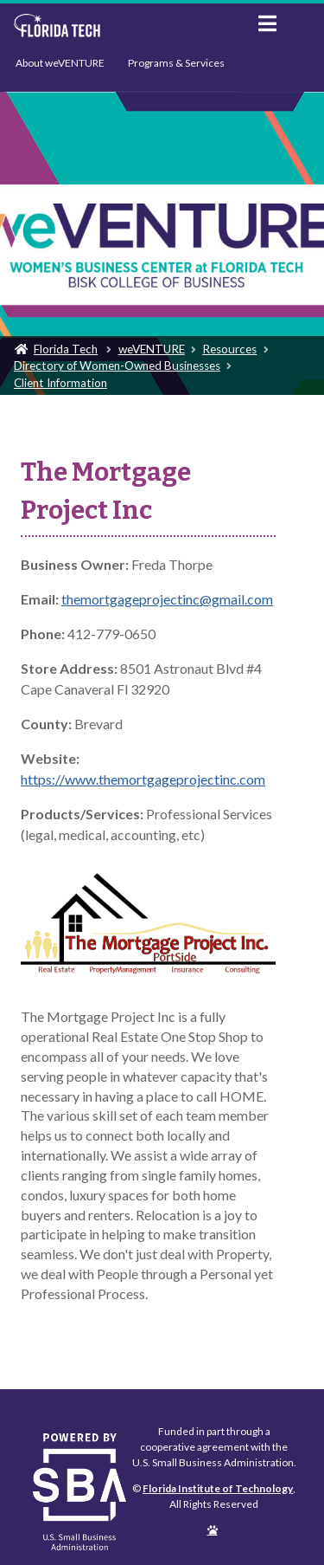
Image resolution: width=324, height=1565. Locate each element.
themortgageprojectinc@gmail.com (167, 599)
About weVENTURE (60, 62)
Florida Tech (66, 349)
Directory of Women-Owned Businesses (117, 365)
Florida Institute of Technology (122, 26)
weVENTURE (151, 349)
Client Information (60, 383)
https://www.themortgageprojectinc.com (143, 779)
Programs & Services (176, 62)
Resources (229, 349)
